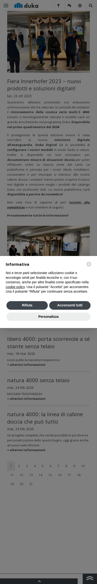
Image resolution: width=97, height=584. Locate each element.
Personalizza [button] (48, 317)
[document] (48, 278)
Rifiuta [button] (27, 305)
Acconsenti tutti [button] (70, 305)
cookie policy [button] (15, 287)
